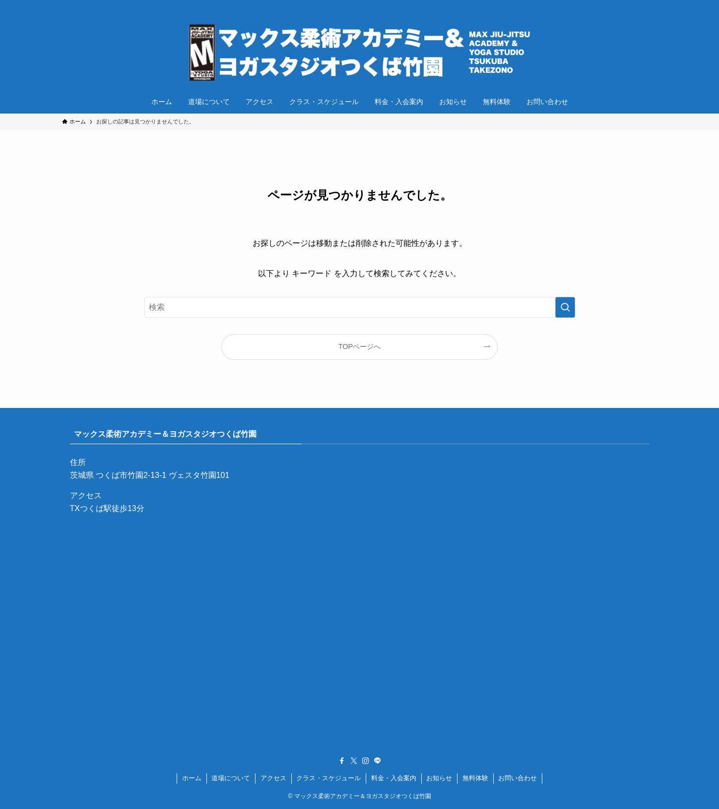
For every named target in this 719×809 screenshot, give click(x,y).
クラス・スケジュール (328, 778)
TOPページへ (359, 346)
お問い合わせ (517, 778)
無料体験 (475, 778)
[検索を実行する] (565, 307)
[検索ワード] (359, 307)
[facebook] (612, 5)
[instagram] (638, 5)
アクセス (273, 778)
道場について (230, 778)
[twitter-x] (625, 5)
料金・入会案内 (393, 778)
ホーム (191, 778)
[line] (651, 5)
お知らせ (439, 778)
